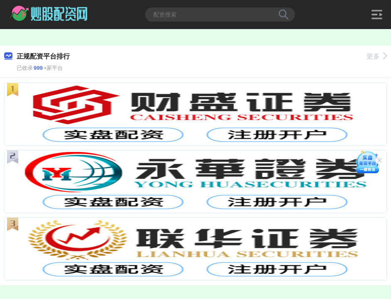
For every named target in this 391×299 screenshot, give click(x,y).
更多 (376, 56)
